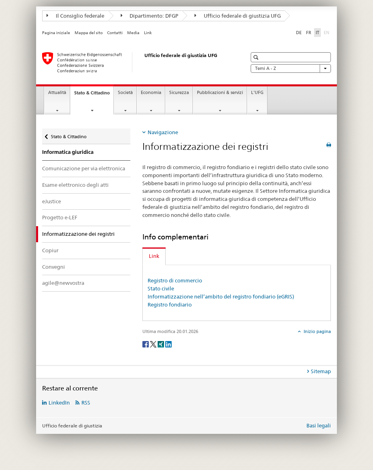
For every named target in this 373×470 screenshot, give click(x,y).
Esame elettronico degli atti (75, 185)
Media (133, 33)
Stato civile (161, 288)
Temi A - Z (290, 68)
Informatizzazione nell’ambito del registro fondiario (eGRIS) (221, 296)
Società (125, 92)
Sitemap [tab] (321, 371)
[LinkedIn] (168, 344)
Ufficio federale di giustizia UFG (238, 15)
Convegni (53, 267)
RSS (85, 402)
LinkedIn (59, 402)
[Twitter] (154, 344)
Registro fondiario (170, 304)
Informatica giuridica (67, 152)
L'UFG (257, 92)
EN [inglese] (327, 32)
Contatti (115, 33)
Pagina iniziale (56, 33)
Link (148, 33)
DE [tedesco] (299, 32)
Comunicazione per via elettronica (83, 168)
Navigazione (163, 132)
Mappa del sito (89, 33)
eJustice (51, 201)
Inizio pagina (316, 331)
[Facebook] (146, 344)
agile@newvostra (63, 283)
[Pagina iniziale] (136, 62)
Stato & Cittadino (94, 95)
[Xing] (161, 344)
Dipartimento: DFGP (149, 15)
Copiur (50, 250)
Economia (151, 92)
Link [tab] (154, 256)
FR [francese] (308, 32)
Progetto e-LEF (59, 217)
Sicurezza (179, 92)
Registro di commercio (175, 280)
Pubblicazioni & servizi (220, 92)
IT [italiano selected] (317, 32)
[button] (257, 57)
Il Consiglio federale (75, 15)
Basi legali (318, 425)
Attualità (57, 92)
